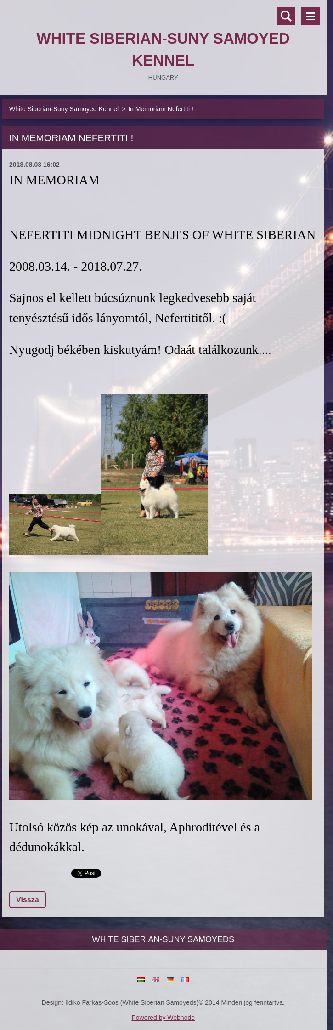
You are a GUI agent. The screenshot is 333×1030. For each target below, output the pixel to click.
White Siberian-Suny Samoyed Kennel (64, 109)
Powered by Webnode (163, 1017)
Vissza (27, 900)
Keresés (286, 16)
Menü (310, 16)
